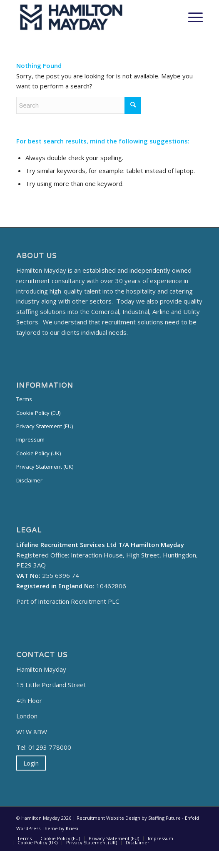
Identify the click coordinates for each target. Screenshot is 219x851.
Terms (24, 399)
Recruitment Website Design (108, 818)
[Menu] (191, 17)
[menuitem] (24, 838)
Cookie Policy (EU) (38, 413)
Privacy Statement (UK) (44, 466)
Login (31, 763)
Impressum (30, 439)
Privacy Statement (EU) (44, 426)
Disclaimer (29, 480)
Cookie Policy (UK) (38, 453)
